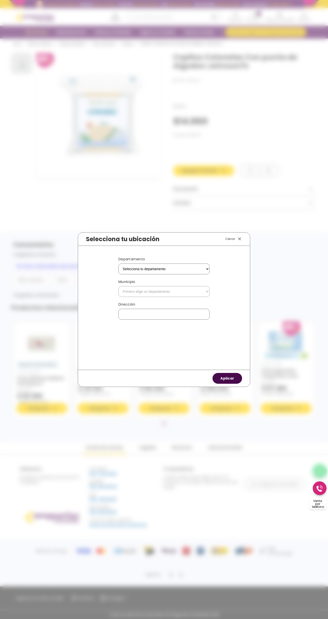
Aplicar (227, 378)
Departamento (131, 259)
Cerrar (233, 238)
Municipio (126, 281)
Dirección (126, 304)
